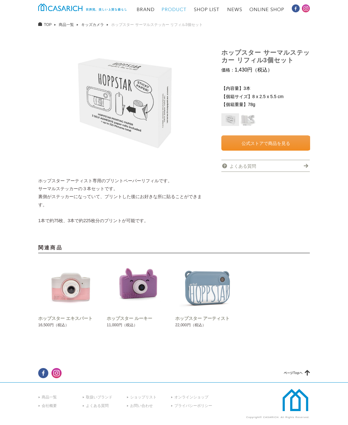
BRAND (145, 9)
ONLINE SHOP (266, 9)
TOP (47, 24)
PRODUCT (174, 9)
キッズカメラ (92, 24)
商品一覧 (66, 24)
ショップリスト (143, 397)
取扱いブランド (99, 397)
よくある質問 (243, 166)
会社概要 (49, 405)
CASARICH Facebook (296, 8)
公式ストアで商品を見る (266, 143)
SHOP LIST (207, 9)
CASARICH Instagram (306, 8)
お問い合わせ (141, 405)
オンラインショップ (191, 397)
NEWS (234, 9)
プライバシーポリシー (193, 405)
